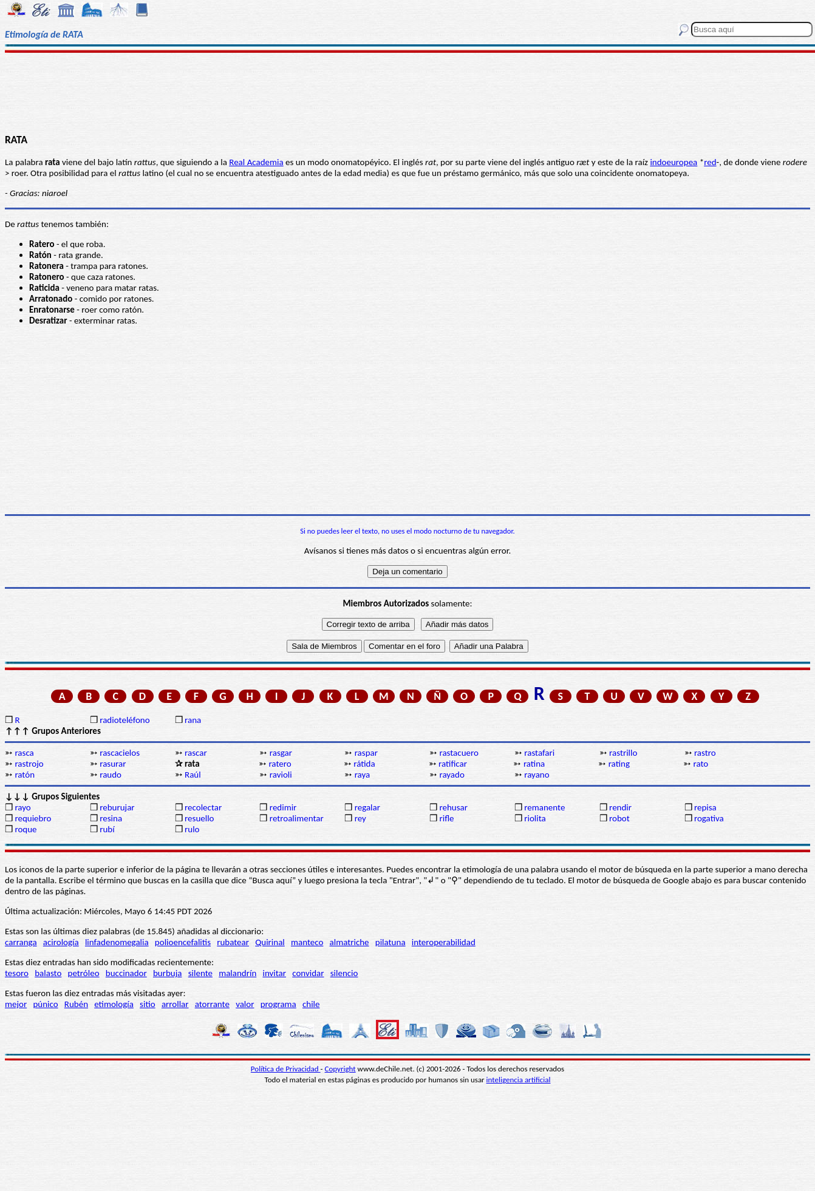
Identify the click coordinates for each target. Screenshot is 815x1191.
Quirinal (270, 942)
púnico (45, 1004)
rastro (705, 752)
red (710, 162)
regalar (367, 807)
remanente (544, 807)
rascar (196, 752)
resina (111, 818)
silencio (344, 973)
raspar (366, 752)
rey (360, 818)
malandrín (237, 973)
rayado (451, 774)
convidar (308, 973)
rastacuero (458, 752)
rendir (620, 807)
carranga (21, 942)
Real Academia (256, 162)
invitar (274, 973)
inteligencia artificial (518, 1079)
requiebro (33, 818)
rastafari (539, 752)
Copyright (340, 1068)
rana (193, 719)
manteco (307, 942)
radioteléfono (124, 719)
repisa (705, 807)
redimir (283, 807)
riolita (535, 818)
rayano (536, 774)
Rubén (76, 1004)
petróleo (84, 973)
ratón (25, 774)
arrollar (175, 1004)
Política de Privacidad (286, 1068)
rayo (22, 807)
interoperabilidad (444, 942)
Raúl (193, 774)
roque (25, 829)
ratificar (452, 763)
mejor (16, 1004)
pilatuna (390, 942)
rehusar (453, 807)
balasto (48, 973)
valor (245, 1004)
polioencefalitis (183, 942)
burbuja (167, 973)
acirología (61, 942)
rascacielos (120, 752)
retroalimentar (297, 818)
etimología (114, 1004)
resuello (199, 818)
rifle (446, 818)
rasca (24, 752)
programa (278, 1004)
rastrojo (29, 763)
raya (362, 774)
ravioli (281, 774)
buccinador (126, 973)
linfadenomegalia (117, 942)
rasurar (113, 763)
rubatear (233, 942)
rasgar (281, 752)
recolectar (203, 807)
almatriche (349, 942)
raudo (110, 774)
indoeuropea (673, 162)
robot (619, 818)
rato (701, 763)
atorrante (212, 1004)
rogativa (709, 818)
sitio (147, 1004)
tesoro (17, 973)
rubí (107, 829)
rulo (192, 829)
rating (619, 763)
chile (311, 1004)
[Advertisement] (407, 92)
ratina (534, 763)
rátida (364, 763)
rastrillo (623, 752)
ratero (279, 763)
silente (200, 973)
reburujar (117, 807)
